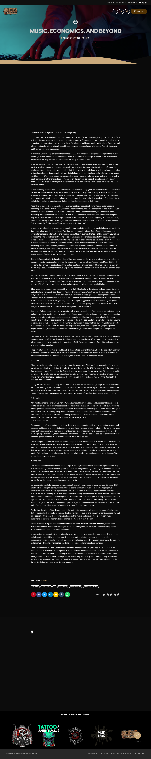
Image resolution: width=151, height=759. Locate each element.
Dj (54, 586)
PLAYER (139, 11)
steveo (43, 580)
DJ (75, 22)
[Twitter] (140, 3)
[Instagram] (143, 3)
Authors (35, 586)
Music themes (75, 586)
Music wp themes (91, 586)
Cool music (46, 586)
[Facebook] (146, 3)
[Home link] (10, 11)
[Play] (121, 11)
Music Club (62, 586)
